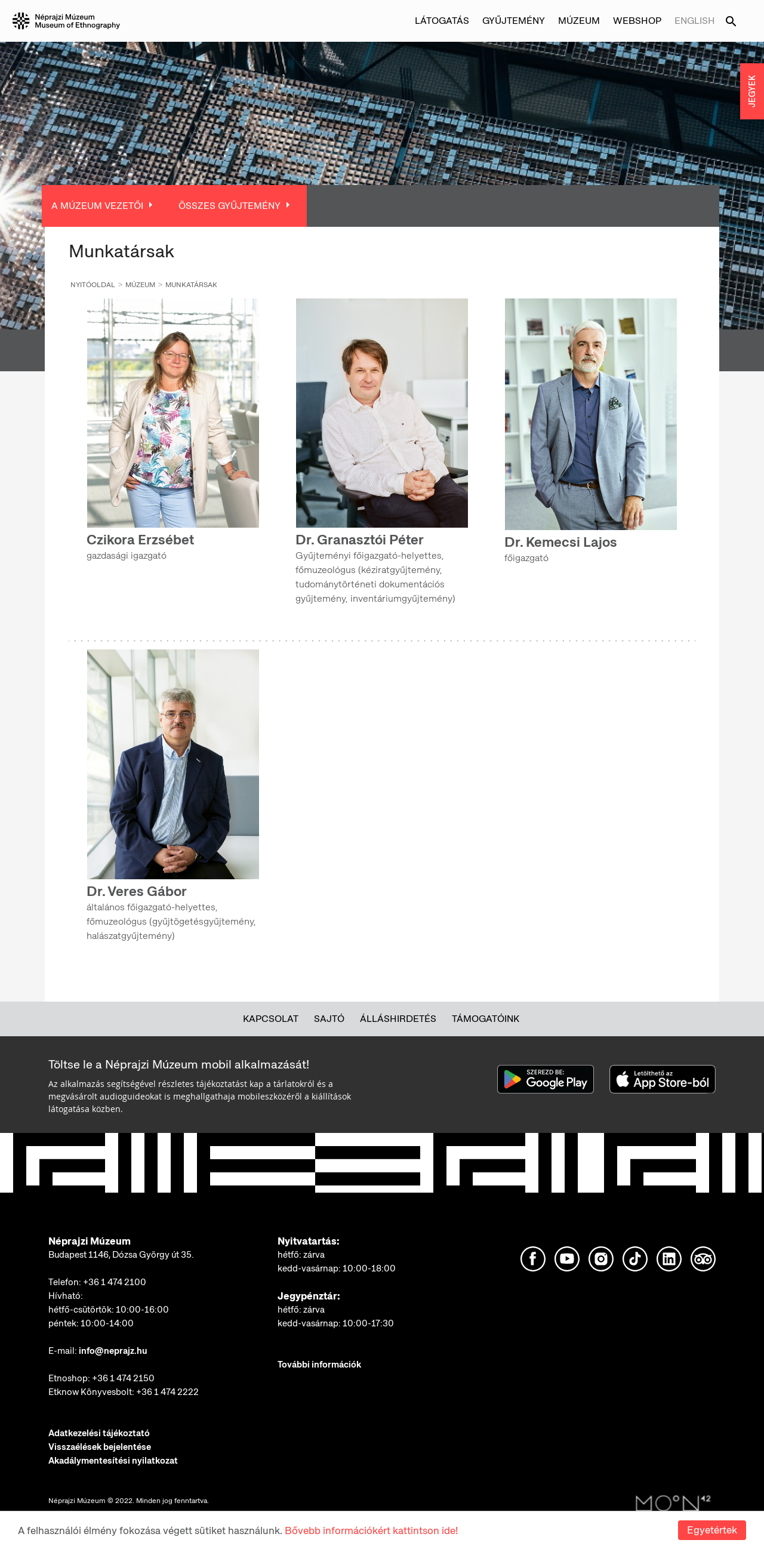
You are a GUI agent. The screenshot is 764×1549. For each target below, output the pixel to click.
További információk (319, 1365)
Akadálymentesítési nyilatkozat (113, 1461)
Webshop (637, 20)
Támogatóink (485, 1018)
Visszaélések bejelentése (99, 1447)
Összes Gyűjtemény (229, 205)
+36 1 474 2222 (167, 1392)
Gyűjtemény (513, 20)
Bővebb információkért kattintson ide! (371, 1530)
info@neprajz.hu (113, 1351)
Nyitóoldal (92, 285)
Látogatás (442, 20)
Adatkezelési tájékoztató (99, 1433)
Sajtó (329, 1018)
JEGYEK (752, 91)
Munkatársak (191, 285)
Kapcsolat (270, 1018)
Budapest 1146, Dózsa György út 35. (121, 1255)
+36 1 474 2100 (114, 1282)
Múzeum (579, 20)
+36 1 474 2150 (123, 1378)
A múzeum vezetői (97, 205)
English (694, 20)
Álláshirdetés (398, 1018)
